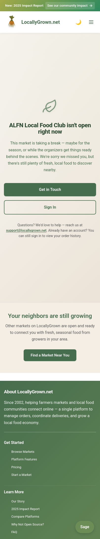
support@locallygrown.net (26, 230)
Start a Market (21, 475)
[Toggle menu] (91, 22)
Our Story (18, 501)
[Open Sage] (84, 527)
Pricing (16, 467)
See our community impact (70, 5)
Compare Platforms (25, 516)
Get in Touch (50, 189)
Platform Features (24, 459)
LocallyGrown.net (32, 22)
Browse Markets (22, 452)
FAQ (14, 532)
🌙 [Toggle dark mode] (78, 22)
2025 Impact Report (25, 509)
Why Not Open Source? (27, 524)
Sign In (50, 207)
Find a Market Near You (50, 355)
